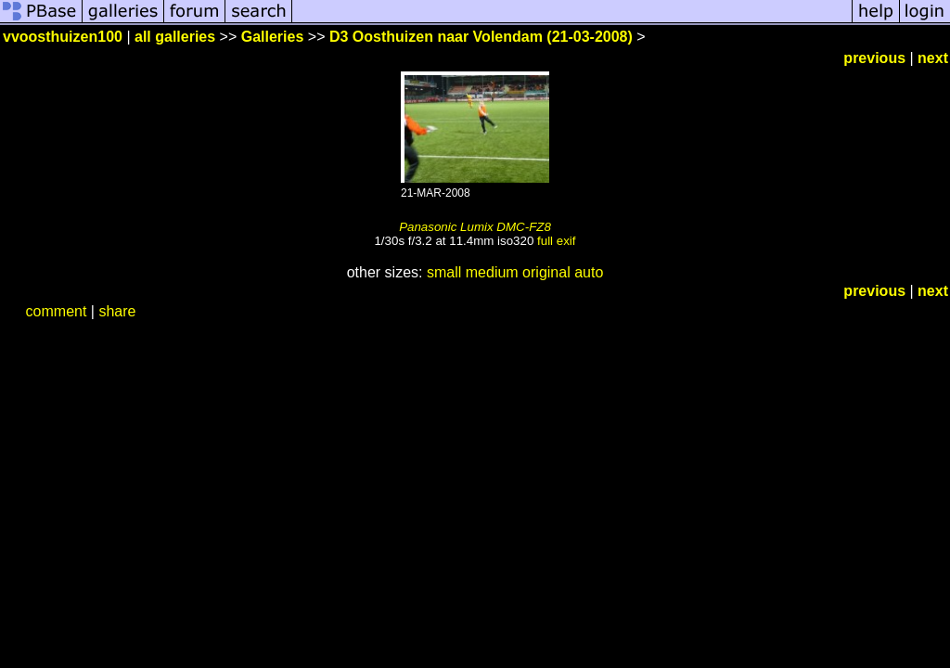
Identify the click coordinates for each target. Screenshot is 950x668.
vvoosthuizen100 (62, 37)
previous (874, 58)
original (546, 272)
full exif (556, 241)
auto (588, 272)
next (933, 58)
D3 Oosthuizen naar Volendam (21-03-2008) (481, 37)
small (444, 272)
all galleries (175, 37)
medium (492, 272)
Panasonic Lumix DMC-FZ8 (475, 227)
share (116, 311)
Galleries (272, 37)
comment (56, 311)
